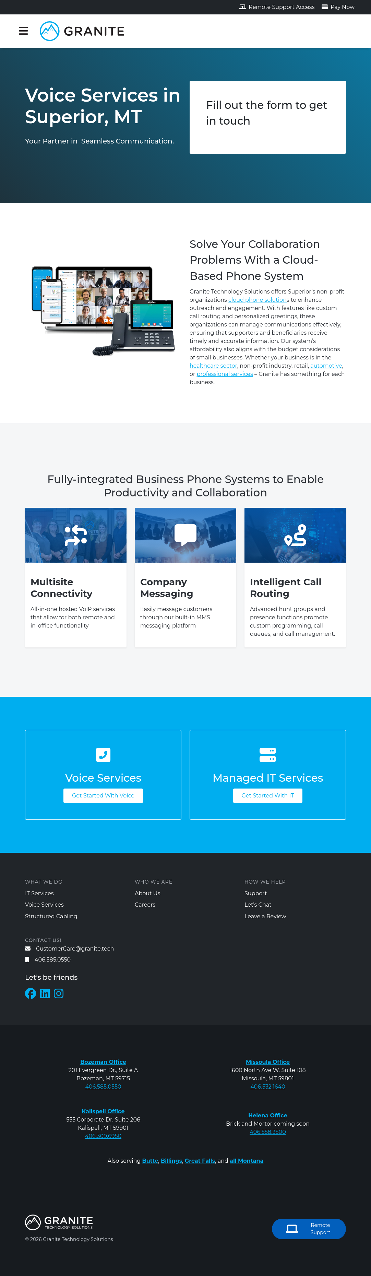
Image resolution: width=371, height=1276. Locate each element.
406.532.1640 (267, 1086)
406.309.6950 (103, 1136)
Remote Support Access (277, 7)
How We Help (265, 882)
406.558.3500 (268, 1132)
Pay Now (338, 7)
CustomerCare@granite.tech (69, 948)
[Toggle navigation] (23, 31)
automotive (326, 366)
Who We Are (153, 882)
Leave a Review (265, 916)
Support (255, 893)
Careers (145, 904)
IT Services (39, 893)
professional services (225, 374)
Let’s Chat (258, 904)
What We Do (44, 882)
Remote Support (308, 1228)
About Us (147, 893)
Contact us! (43, 940)
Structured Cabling (51, 916)
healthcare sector (213, 366)
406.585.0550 (48, 959)
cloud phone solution (257, 300)
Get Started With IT (268, 795)
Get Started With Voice (103, 795)
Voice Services (44, 904)
